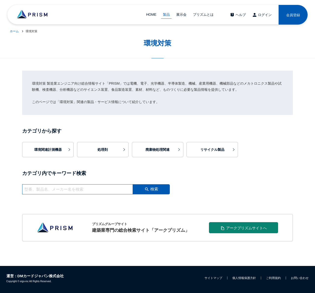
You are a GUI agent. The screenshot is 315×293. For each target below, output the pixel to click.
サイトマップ (213, 278)
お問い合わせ (300, 278)
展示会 (181, 14)
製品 (166, 14)
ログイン (265, 15)
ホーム (14, 31)
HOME (151, 14)
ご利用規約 (273, 278)
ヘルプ (241, 15)
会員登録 (293, 15)
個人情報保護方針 (244, 278)
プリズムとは (203, 14)
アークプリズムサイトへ (246, 228)
